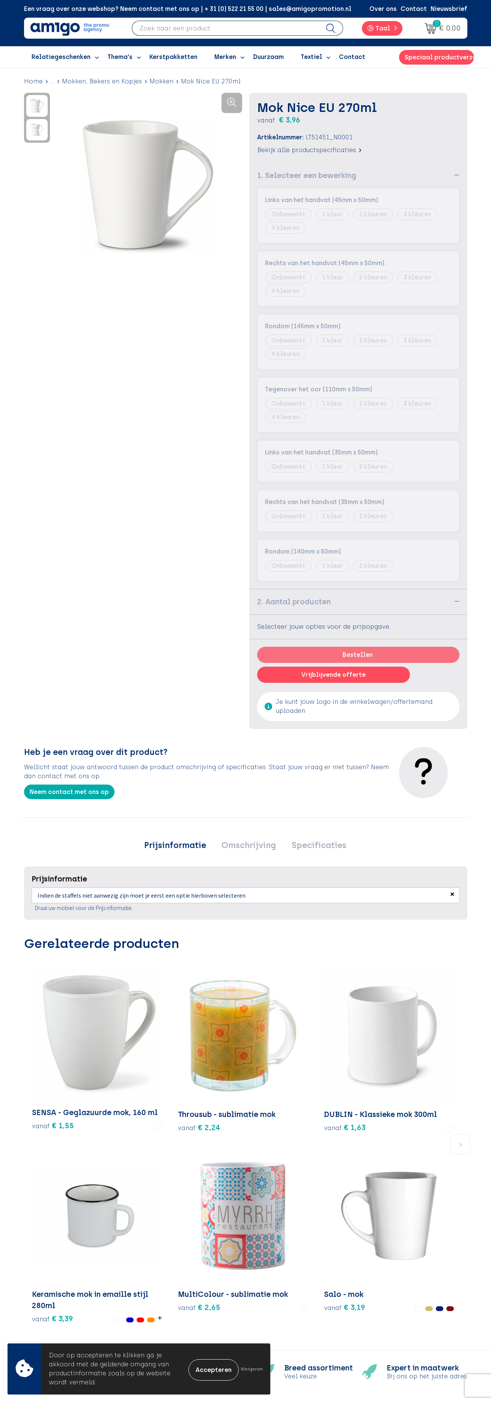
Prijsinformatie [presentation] (179, 846)
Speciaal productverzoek (439, 57)
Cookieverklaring (392, 1275)
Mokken (161, 81)
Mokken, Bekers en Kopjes (102, 81)
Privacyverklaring (393, 1286)
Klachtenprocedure (286, 1298)
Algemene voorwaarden (403, 1264)
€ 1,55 (53, 1077)
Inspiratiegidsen (173, 1286)
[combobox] (225, 28)
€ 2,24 (126, 1066)
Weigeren (252, 1369)
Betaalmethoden (283, 1275)
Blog (155, 1332)
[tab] (179, 846)
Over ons (383, 8)
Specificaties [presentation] (314, 846)
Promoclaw (166, 1298)
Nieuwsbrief (449, 8)
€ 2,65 (348, 1066)
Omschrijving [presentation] (248, 846)
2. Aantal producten (294, 601)
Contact (414, 8)
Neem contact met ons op (69, 791)
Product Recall (280, 1309)
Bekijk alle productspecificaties (309, 149)
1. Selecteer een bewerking (306, 175)
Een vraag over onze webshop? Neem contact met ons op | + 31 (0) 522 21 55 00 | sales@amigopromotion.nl (187, 8)
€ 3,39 (265, 1083)
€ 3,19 (413, 1060)
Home (33, 81)
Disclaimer (383, 1298)
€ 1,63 (200, 1077)
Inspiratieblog (170, 1275)
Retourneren (276, 1286)
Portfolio (162, 1321)
